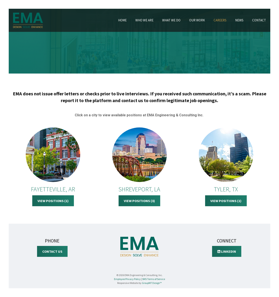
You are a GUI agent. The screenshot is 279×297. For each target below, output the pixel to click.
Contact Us (52, 251)
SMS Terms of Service (153, 279)
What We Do (171, 20)
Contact (259, 20)
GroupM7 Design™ (152, 283)
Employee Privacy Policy (127, 279)
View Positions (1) (53, 201)
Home (122, 20)
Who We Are (144, 20)
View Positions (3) (139, 201)
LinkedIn (226, 251)
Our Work (197, 20)
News (239, 20)
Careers (220, 20)
